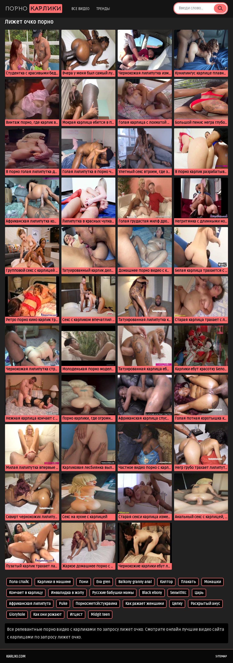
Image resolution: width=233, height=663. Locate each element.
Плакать (188, 582)
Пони (83, 582)
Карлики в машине (54, 582)
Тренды (103, 9)
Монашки (212, 582)
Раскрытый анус (205, 603)
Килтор (166, 582)
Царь (199, 593)
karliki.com (15, 656)
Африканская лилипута (30, 603)
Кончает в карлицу (26, 593)
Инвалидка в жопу (67, 593)
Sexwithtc (178, 593)
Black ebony (152, 593)
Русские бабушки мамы (113, 593)
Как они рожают (47, 614)
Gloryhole (17, 614)
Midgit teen (100, 614)
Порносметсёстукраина (96, 603)
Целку (177, 603)
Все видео (80, 9)
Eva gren (103, 582)
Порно (33, 8)
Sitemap (221, 656)
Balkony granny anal (135, 582)
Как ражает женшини (144, 603)
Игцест (76, 614)
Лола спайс (19, 582)
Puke (63, 603)
